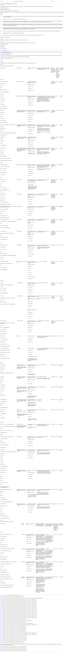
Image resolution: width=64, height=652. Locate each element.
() (55, 12)
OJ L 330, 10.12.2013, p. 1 (5, 50)
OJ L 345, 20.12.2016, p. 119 (7, 52)
